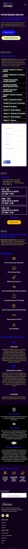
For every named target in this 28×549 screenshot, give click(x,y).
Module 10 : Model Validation (12, 110)
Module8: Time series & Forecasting (14, 103)
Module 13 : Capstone (10, 120)
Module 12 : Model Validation (12, 117)
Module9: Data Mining (10, 106)
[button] (14, 70)
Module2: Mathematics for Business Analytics (13, 75)
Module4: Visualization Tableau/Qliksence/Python (10, 85)
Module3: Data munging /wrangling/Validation (10, 80)
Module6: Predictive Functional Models (12, 95)
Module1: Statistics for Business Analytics (12, 70)
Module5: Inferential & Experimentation (9, 90)
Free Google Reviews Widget (13, 496)
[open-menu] (25, 5)
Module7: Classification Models (13, 99)
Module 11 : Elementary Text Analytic (14, 113)
